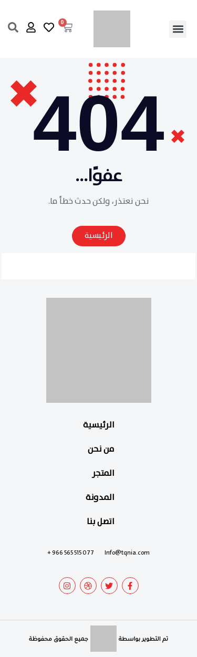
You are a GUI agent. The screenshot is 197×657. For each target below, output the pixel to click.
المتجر (103, 473)
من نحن (101, 449)
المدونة (100, 497)
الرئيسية (99, 425)
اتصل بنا (101, 521)
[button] (177, 29)
